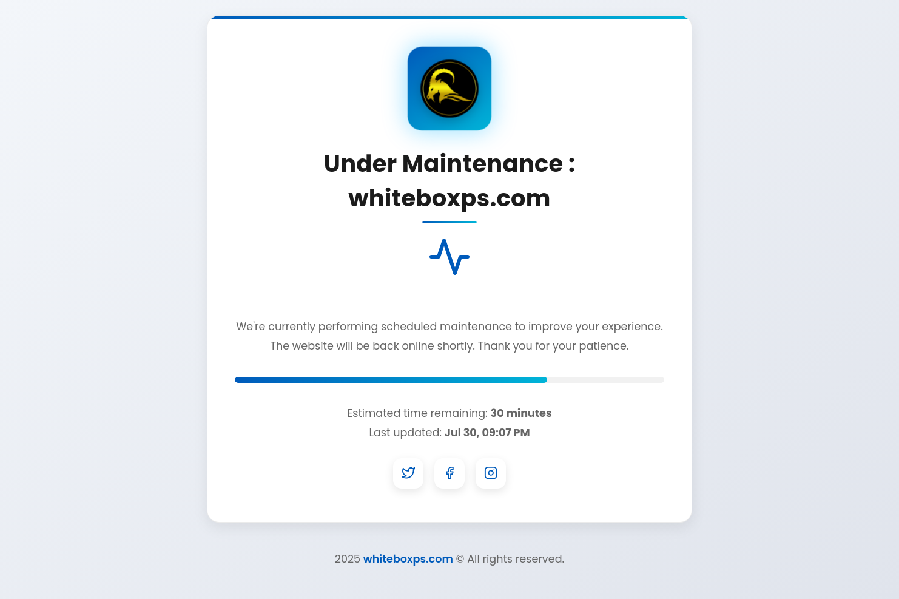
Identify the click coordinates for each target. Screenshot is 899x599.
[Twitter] (408, 473)
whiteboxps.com (408, 559)
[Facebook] (449, 473)
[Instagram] (491, 473)
